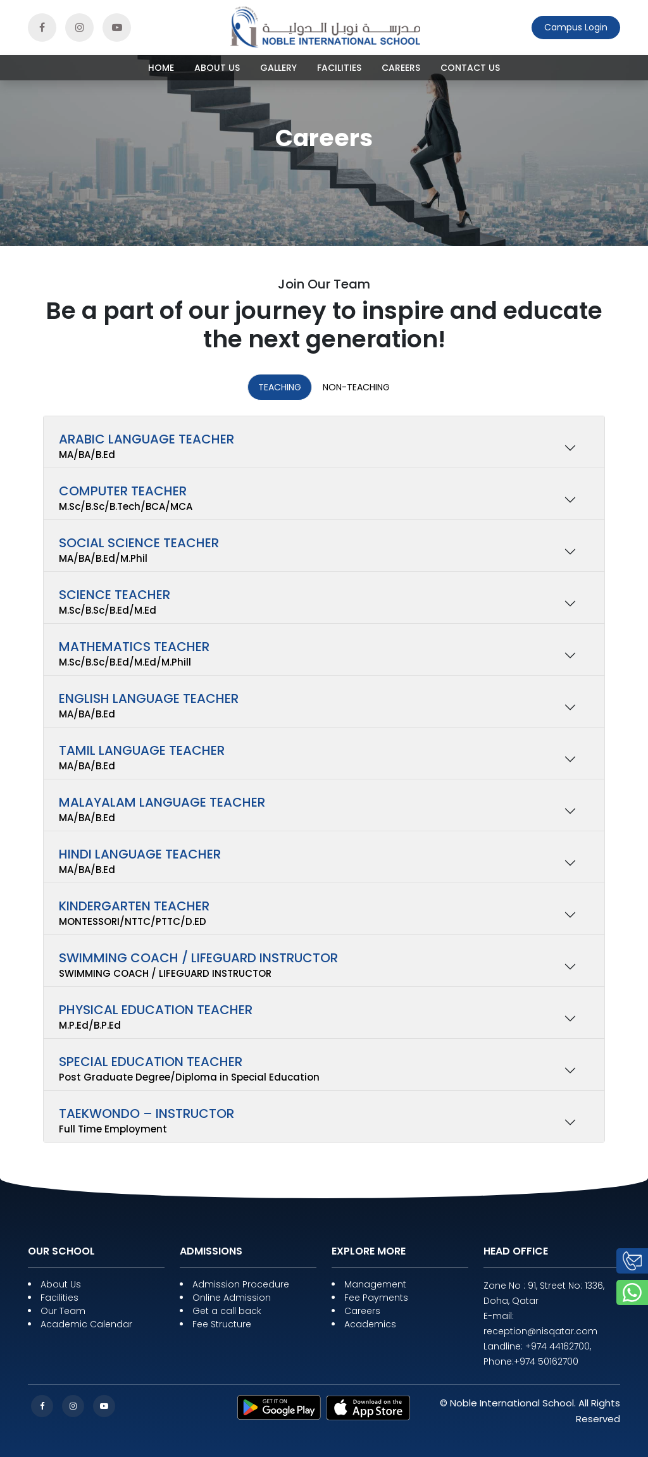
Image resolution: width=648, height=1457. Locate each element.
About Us (217, 67)
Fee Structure (221, 1324)
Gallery (278, 67)
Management (375, 1284)
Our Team (62, 1311)
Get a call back (226, 1311)
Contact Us (470, 67)
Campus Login (576, 27)
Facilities (339, 67)
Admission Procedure (240, 1284)
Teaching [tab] (279, 387)
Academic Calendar (86, 1324)
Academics (370, 1324)
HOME (161, 67)
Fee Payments (376, 1297)
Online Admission (231, 1297)
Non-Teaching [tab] (356, 387)
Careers (401, 67)
